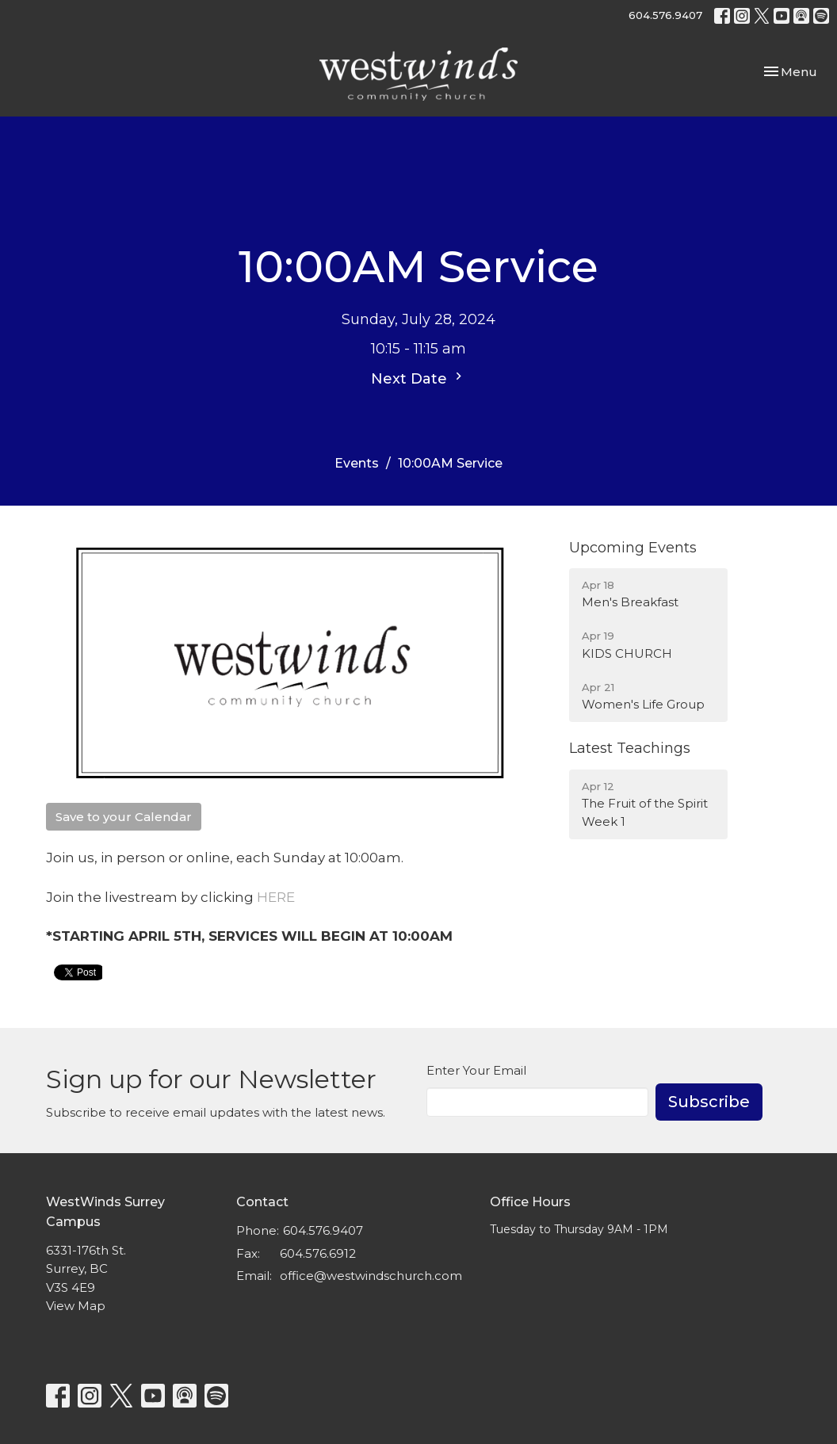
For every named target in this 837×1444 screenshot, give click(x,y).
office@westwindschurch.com (371, 1275)
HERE (276, 897)
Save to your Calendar (123, 816)
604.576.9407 (665, 15)
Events (356, 463)
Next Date (418, 378)
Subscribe (709, 1101)
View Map (75, 1305)
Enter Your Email (476, 1070)
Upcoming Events (633, 547)
